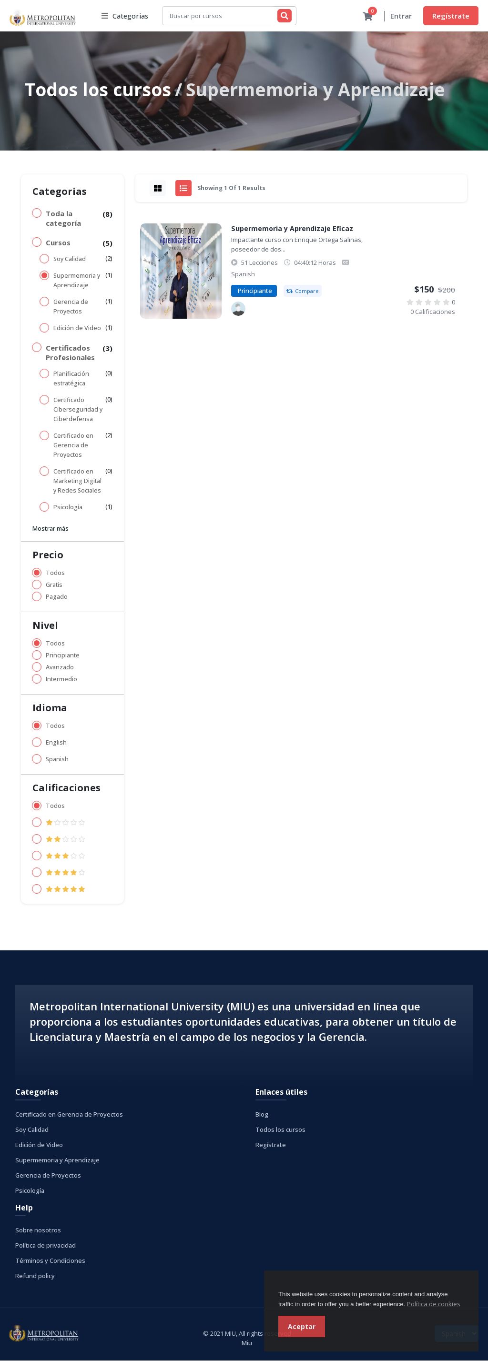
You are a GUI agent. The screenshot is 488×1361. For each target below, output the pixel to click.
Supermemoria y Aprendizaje (76, 281)
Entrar (401, 16)
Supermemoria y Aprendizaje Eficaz (292, 228)
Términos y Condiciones (50, 1261)
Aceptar (301, 1326)
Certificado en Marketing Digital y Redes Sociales (77, 481)
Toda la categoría (63, 218)
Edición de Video (77, 328)
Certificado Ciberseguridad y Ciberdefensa (77, 409)
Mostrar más (50, 528)
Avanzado (60, 668)
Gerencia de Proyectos (70, 307)
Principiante (63, 656)
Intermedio (61, 679)
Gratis (54, 585)
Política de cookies (433, 1304)
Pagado (57, 597)
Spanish (57, 760)
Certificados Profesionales (70, 353)
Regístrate (450, 15)
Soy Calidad (69, 259)
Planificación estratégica (71, 379)
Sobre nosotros (38, 1230)
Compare (302, 291)
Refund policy (35, 1276)
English (56, 743)
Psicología (67, 508)
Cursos (58, 243)
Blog (261, 1114)
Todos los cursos (98, 90)
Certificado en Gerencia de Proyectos (73, 445)
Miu (247, 1343)
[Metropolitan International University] (238, 309)
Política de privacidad (45, 1245)
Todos (55, 573)
